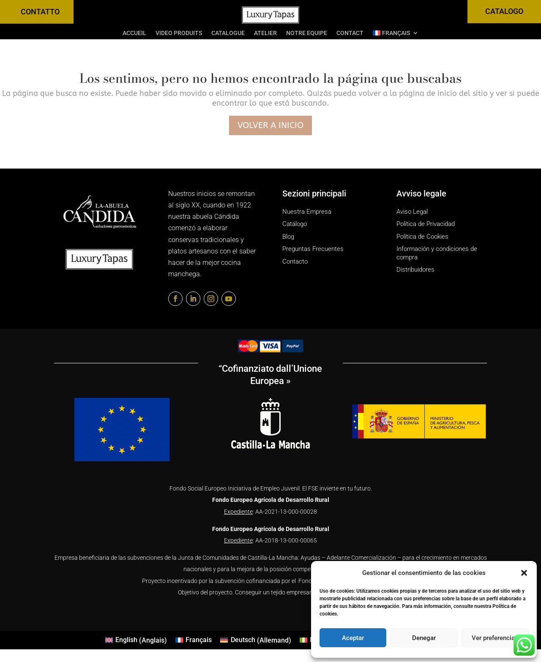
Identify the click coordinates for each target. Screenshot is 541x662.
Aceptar (353, 638)
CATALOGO (504, 11)
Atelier (265, 33)
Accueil (134, 33)
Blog (288, 236)
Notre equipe (306, 33)
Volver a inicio (270, 125)
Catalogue (228, 33)
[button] (524, 573)
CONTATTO (40, 11)
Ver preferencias (495, 638)
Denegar (424, 638)
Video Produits (179, 33)
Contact (349, 33)
